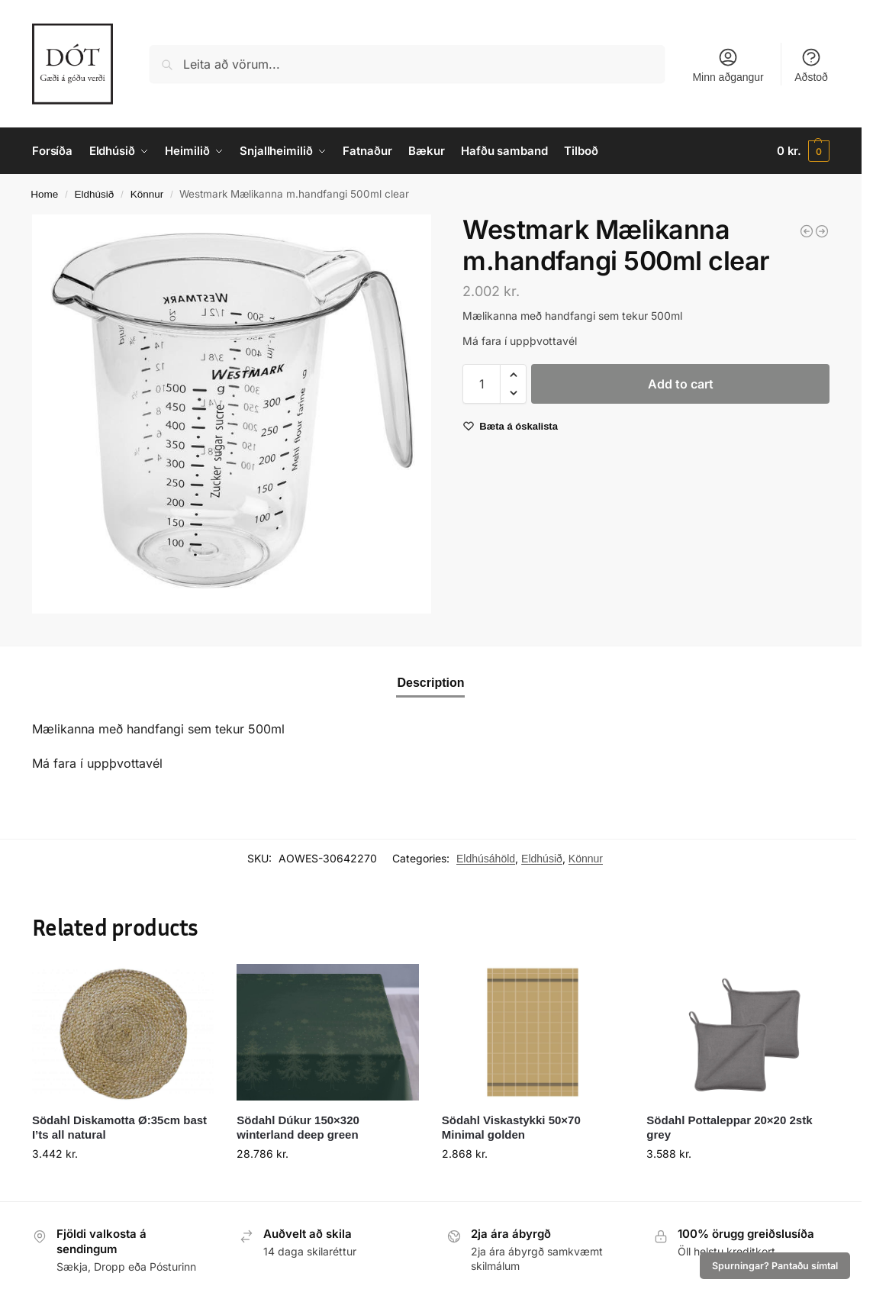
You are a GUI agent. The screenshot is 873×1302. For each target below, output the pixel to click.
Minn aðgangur (727, 65)
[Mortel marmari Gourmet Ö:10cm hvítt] (806, 231)
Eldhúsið (94, 194)
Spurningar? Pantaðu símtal (775, 1265)
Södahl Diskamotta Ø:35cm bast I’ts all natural (119, 1127)
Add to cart (681, 384)
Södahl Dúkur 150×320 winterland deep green (298, 1127)
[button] (803, 151)
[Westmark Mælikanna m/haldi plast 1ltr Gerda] (822, 231)
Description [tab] (430, 682)
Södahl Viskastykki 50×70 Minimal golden (511, 1127)
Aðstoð (811, 65)
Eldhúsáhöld (485, 858)
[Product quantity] (481, 384)
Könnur (147, 194)
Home (44, 194)
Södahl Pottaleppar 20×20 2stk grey (729, 1127)
